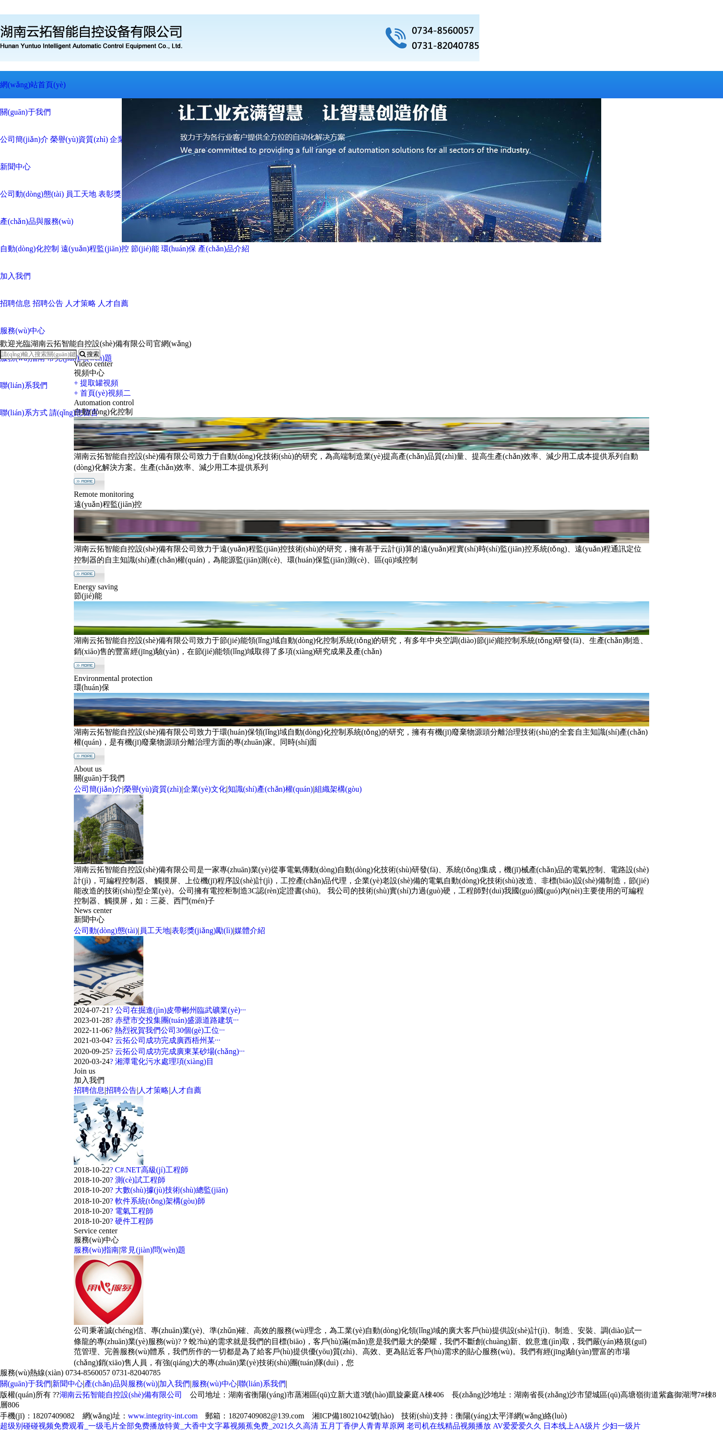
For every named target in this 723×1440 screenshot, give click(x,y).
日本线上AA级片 (571, 1426)
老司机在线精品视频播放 (449, 1426)
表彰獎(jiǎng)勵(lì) (202, 930)
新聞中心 (67, 1384)
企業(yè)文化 (204, 789)
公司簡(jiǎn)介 (98, 789)
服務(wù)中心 (214, 1384)
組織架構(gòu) (338, 789)
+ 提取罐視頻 (96, 383)
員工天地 (155, 930)
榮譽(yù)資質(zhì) (153, 789)
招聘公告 (121, 1090)
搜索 (89, 354)
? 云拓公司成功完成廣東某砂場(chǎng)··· (177, 1051)
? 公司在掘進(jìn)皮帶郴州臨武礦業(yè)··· (178, 1010)
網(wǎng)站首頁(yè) (33, 85)
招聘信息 (89, 1090)
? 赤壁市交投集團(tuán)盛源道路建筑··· (174, 1020)
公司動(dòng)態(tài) (106, 930)
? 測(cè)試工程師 (137, 1180)
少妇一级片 (621, 1426)
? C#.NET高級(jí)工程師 (149, 1170)
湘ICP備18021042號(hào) (353, 1416)
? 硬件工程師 (131, 1221)
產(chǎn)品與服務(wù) (121, 1384)
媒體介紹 (249, 930)
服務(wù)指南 (96, 1250)
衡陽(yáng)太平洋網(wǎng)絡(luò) (511, 1416)
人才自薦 (186, 1090)
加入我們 (174, 1384)
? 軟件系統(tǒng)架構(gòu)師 (157, 1201)
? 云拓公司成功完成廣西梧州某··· (165, 1040)
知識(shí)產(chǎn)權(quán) (270, 789)
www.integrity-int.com (163, 1416)
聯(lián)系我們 (23, 385)
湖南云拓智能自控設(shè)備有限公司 (120, 1395)
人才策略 (153, 1090)
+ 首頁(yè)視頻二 (102, 393)
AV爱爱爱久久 (517, 1426)
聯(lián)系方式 (23, 413)
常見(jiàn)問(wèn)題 (153, 1250)
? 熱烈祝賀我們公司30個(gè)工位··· (167, 1030)
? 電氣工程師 (131, 1211)
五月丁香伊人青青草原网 (362, 1426)
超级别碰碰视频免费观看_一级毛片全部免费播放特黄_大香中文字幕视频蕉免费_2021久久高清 (159, 1426)
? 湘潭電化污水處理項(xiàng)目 (162, 1061)
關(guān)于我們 (25, 1384)
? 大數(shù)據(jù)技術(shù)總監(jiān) (169, 1190)
